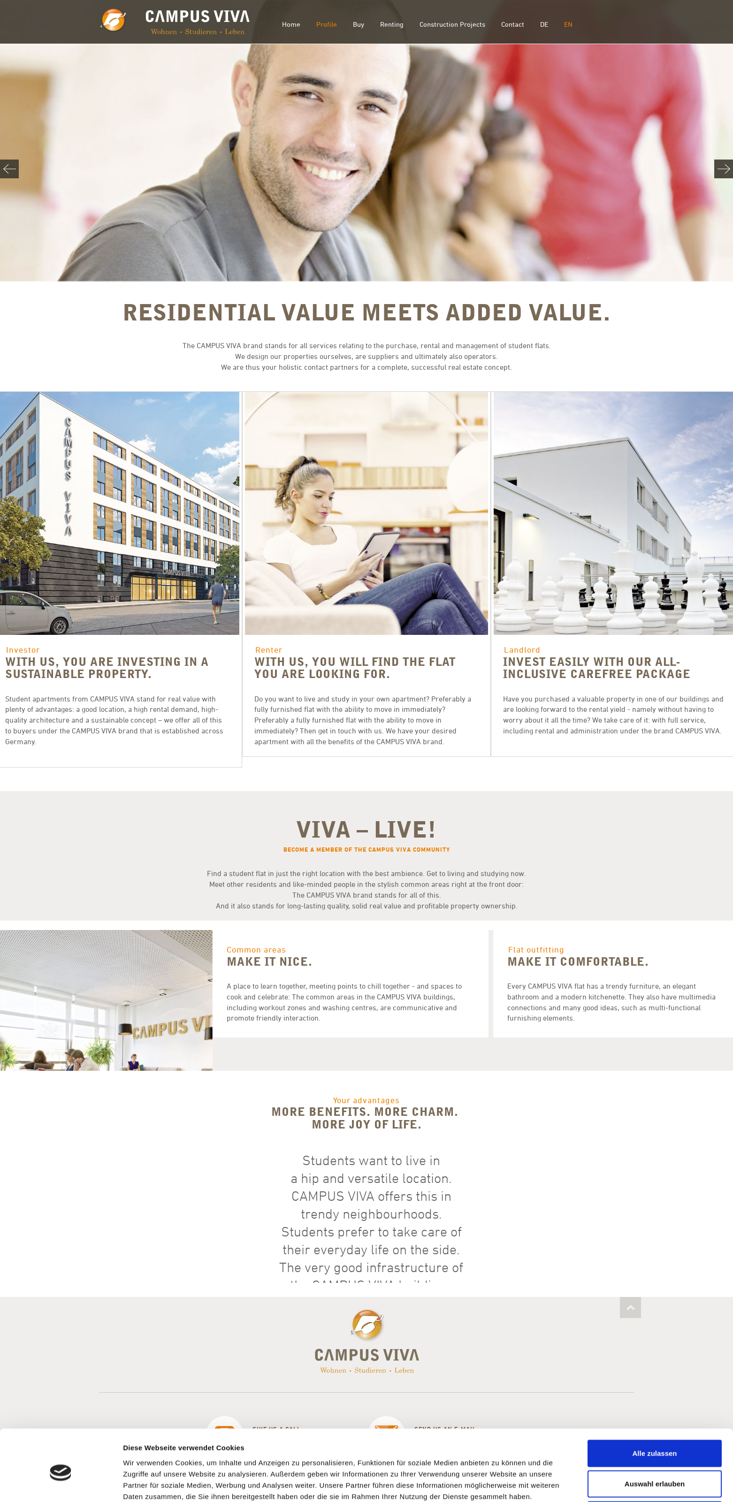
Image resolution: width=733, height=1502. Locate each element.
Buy (358, 24)
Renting (392, 24)
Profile (326, 24)
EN (568, 24)
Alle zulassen (654, 1410)
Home (291, 24)
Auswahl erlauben (655, 1441)
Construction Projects (452, 24)
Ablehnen (655, 1471)
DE (544, 24)
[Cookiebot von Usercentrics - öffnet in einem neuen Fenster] (61, 1484)
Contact (512, 24)
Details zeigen (499, 1483)
